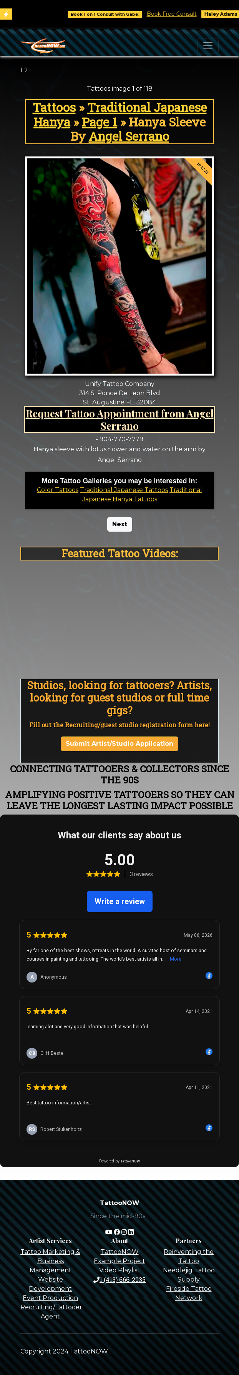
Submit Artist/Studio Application (119, 743)
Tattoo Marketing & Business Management (50, 1261)
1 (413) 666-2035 (119, 1279)
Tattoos (54, 107)
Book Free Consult (178, 13)
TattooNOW (120, 1251)
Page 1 (99, 122)
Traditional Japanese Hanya (120, 114)
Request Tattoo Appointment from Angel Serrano (120, 419)
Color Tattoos (57, 490)
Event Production (50, 1298)
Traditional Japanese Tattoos (124, 490)
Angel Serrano (129, 136)
